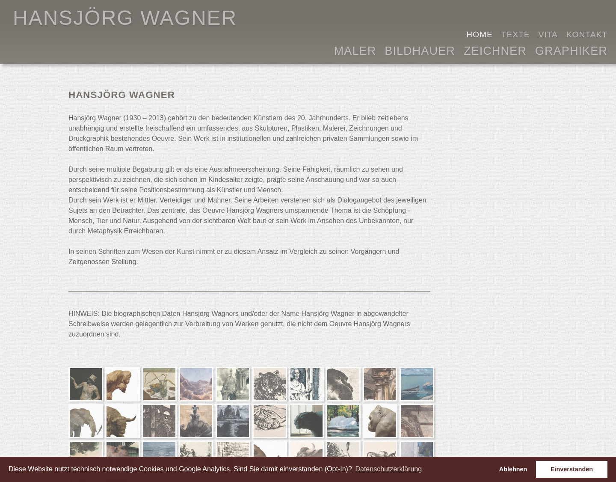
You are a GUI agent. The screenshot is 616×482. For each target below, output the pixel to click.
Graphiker (571, 49)
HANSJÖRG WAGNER (125, 17)
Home (479, 34)
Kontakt (586, 34)
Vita (548, 34)
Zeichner (495, 49)
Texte (515, 34)
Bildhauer (420, 49)
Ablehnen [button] (513, 469)
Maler (355, 49)
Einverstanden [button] (572, 469)
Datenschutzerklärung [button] (388, 469)
